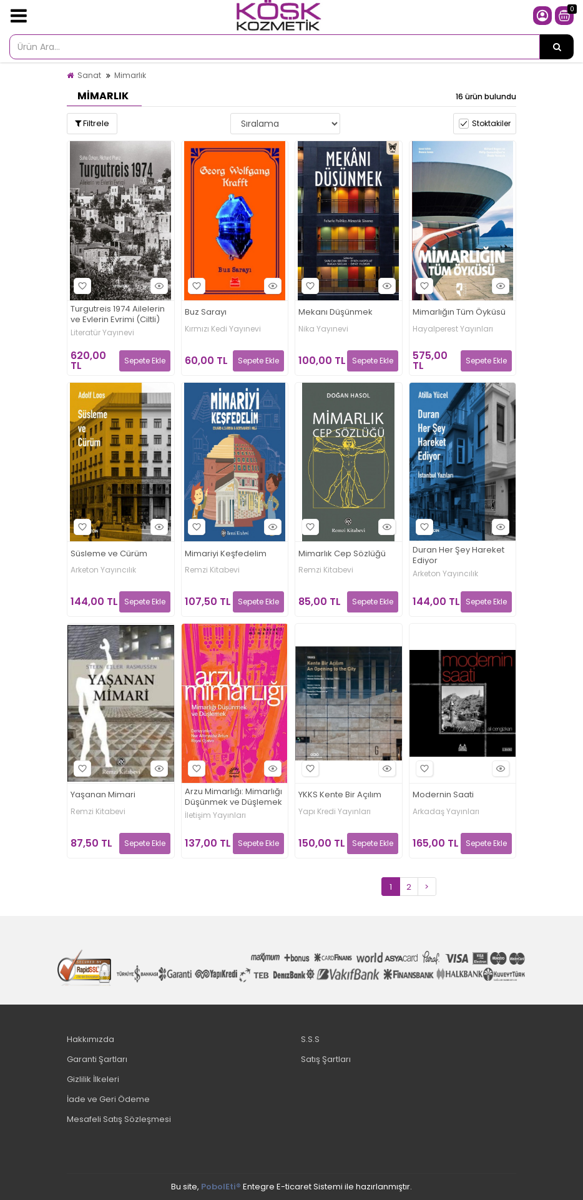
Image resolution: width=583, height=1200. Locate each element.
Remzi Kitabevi (212, 570)
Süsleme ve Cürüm (109, 554)
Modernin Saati (443, 795)
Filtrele (92, 123)
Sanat (89, 75)
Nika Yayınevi (323, 329)
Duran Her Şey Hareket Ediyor (458, 555)
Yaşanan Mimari (103, 795)
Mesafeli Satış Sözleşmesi (119, 1119)
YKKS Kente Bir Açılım (339, 795)
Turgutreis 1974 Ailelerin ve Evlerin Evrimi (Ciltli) (118, 314)
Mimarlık (130, 75)
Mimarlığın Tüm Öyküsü (459, 312)
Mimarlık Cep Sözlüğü (342, 554)
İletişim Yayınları (215, 815)
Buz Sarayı (206, 312)
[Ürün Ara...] (557, 46)
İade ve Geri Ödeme (108, 1099)
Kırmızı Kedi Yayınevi (223, 329)
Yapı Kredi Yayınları (334, 811)
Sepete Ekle (144, 360)
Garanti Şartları (97, 1059)
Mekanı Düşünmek (335, 312)
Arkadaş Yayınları (446, 811)
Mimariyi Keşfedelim (226, 554)
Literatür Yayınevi (102, 332)
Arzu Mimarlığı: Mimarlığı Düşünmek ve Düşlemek (233, 797)
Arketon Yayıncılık (103, 570)
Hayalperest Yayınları (453, 329)
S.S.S (310, 1039)
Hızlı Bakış (157, 285)
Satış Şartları (326, 1059)
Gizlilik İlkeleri (93, 1079)
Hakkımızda (90, 1039)
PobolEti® (221, 1187)
